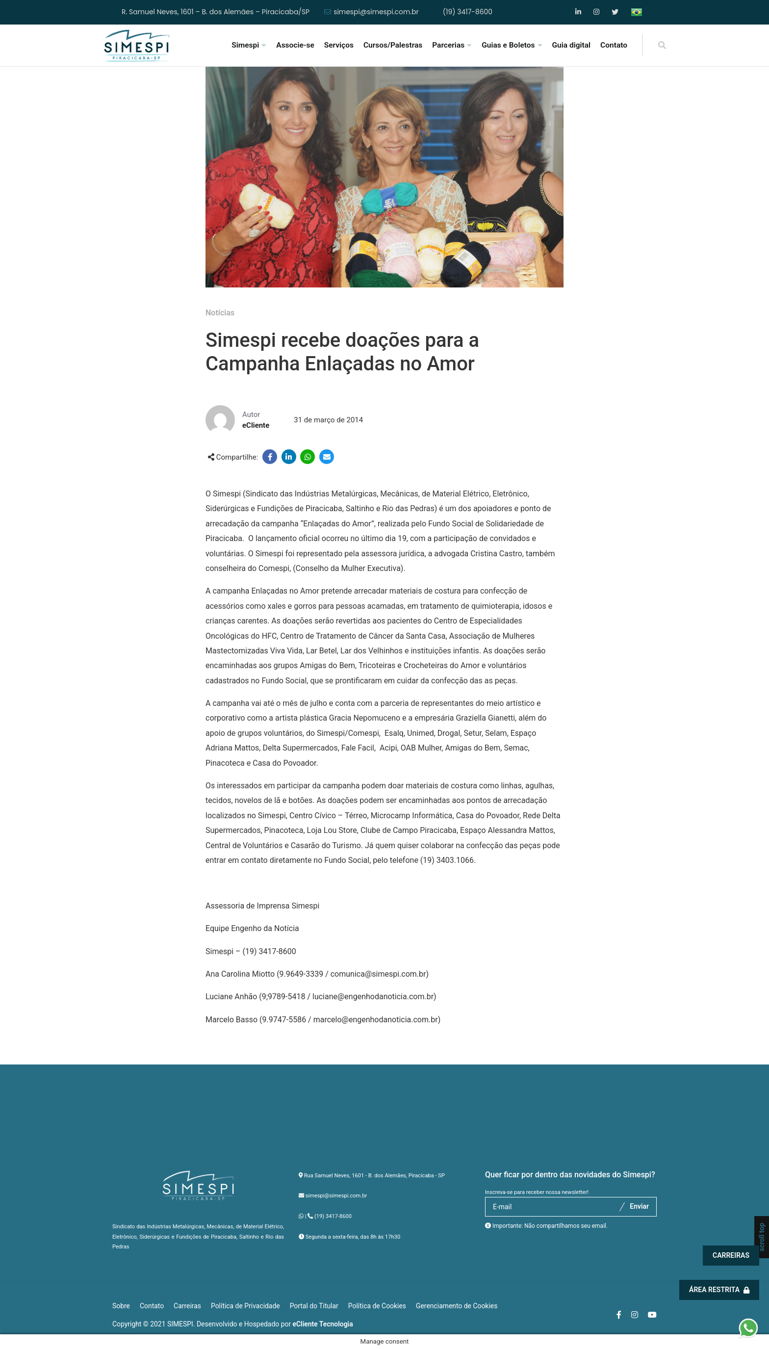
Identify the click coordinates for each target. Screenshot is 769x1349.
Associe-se (295, 45)
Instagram (597, 12)
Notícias (219, 312)
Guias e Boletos (508, 45)
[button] (748, 1327)
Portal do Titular (314, 1306)
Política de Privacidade (245, 1306)
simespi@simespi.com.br (376, 12)
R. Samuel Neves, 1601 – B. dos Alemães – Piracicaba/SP (215, 12)
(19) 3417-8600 (467, 12)
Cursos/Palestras (392, 45)
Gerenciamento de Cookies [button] (456, 1306)
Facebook (579, 12)
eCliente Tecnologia (323, 1324)
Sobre (121, 1306)
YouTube (615, 12)
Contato (613, 45)
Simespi (245, 45)
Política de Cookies (377, 1306)
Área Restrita (722, 1290)
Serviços (339, 45)
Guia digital (571, 45)
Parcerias (448, 45)
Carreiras (734, 1255)
